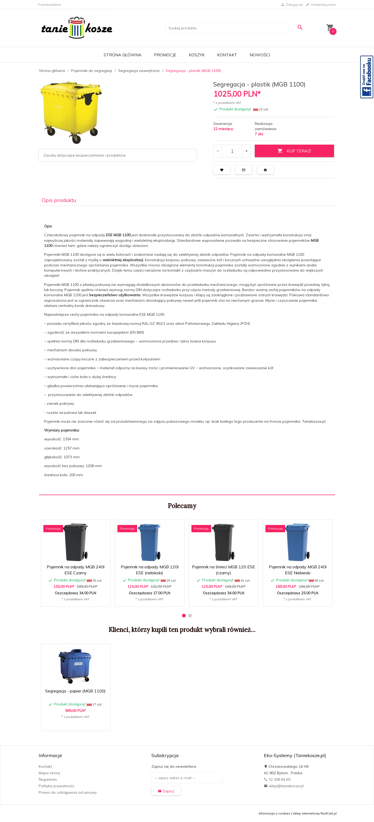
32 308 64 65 (277, 779)
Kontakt (227, 54)
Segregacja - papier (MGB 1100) (75, 690)
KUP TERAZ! (294, 151)
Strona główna (123, 54)
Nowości (260, 54)
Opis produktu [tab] (59, 200)
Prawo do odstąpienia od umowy (68, 792)
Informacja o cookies (274, 813)
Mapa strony (49, 773)
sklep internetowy (306, 813)
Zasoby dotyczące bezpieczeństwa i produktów (84, 155)
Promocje (165, 54)
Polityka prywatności (56, 786)
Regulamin (48, 779)
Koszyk (197, 54)
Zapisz (166, 791)
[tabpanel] (187, 350)
